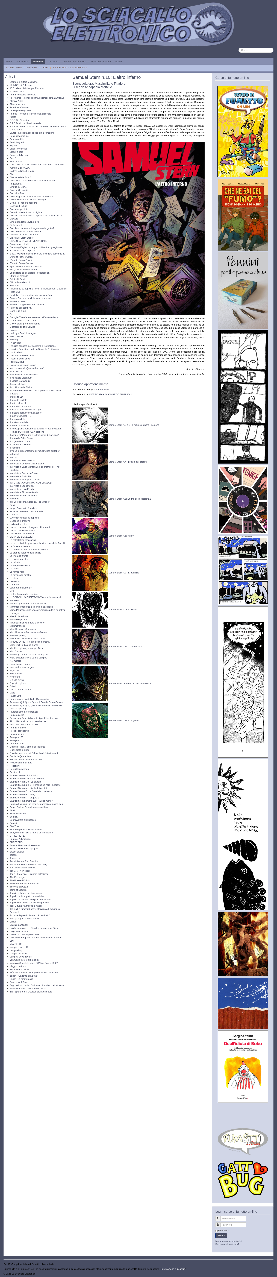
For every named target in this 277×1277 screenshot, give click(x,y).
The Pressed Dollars (20, 880)
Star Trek (14, 826)
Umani (13, 921)
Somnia (13, 816)
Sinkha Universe (18, 813)
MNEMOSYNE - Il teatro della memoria (29, 641)
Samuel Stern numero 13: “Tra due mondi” (31, 800)
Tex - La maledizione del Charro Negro (29, 864)
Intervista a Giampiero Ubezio (25, 479)
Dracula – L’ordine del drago (24, 234)
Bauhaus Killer (17, 139)
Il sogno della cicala (20, 441)
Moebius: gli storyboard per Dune (27, 648)
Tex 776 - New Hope (20, 870)
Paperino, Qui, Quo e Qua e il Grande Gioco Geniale (36, 702)
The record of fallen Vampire (24, 883)
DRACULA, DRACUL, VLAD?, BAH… (29, 241)
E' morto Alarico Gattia (21, 257)
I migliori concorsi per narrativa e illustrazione (33, 346)
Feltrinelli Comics (18, 279)
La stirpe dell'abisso (20, 565)
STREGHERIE (17, 835)
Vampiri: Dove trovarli (20, 956)
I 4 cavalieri (15, 342)
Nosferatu (15, 676)
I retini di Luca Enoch (20, 358)
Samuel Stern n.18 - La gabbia (25, 781)
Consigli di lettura (18, 206)
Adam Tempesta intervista (23, 94)
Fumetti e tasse (17, 301)
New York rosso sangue (22, 667)
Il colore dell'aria (18, 384)
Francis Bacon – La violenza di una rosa (30, 298)
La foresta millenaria (20, 546)
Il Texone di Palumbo (20, 444)
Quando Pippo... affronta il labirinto (27, 746)
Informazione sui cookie (173, 1269)
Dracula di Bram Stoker (21, 237)
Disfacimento (16, 225)
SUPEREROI (16, 842)
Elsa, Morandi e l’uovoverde (24, 269)
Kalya (13, 505)
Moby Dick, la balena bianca (24, 645)
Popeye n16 (16, 740)
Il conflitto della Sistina (21, 387)
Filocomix (14, 285)
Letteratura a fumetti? (21, 587)
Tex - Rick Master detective (23, 867)
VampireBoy (16, 950)
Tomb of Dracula (18, 890)
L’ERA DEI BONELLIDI (21, 536)
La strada (14, 568)
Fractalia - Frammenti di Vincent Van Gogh (31, 295)
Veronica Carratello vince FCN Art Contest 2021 (34, 963)
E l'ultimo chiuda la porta (22, 250)
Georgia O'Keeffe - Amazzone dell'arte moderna (34, 317)
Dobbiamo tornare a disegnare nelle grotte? (32, 228)
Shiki (12, 810)
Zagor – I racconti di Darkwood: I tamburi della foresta (37, 985)
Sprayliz (14, 823)
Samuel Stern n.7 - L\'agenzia (123, 573)
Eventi (118, 61)
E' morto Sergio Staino (21, 263)
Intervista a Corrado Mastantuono (27, 463)
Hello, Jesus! (16, 336)
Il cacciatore (16, 371)
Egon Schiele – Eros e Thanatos (26, 266)
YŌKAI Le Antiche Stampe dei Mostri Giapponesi (35, 972)
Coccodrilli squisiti (19, 190)
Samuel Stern (102, 389)
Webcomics (22, 61)
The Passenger (17, 877)
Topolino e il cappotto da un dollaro (27, 896)
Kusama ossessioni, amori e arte (26, 511)
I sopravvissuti (17, 362)
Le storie (14, 578)
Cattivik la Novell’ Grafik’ (22, 171)
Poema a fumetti (18, 727)
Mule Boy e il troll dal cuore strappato (29, 654)
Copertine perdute (19, 209)
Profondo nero (17, 743)
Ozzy (12, 692)
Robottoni (15, 766)
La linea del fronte (19, 556)
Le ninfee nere (17, 571)
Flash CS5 (15, 292)
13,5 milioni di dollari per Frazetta (26, 88)
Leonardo (14, 581)
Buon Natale (16, 161)
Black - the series (18, 148)
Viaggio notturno (18, 966)
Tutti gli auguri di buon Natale (25, 918)
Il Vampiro (15, 447)
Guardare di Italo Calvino (22, 327)
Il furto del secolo (18, 403)
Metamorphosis (17, 626)
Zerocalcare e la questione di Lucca (28, 988)
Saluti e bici (15, 772)
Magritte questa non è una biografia (28, 603)
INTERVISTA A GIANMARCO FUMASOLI (31, 482)
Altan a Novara (17, 104)
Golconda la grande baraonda (25, 323)
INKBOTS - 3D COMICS (22, 460)
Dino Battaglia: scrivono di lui (24, 222)
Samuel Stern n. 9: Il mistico (24, 775)
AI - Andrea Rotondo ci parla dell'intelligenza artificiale (37, 97)
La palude (15, 562)
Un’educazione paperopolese (24, 934)
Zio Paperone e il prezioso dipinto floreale (31, 991)
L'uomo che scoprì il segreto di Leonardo (30, 527)
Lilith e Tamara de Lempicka (24, 594)
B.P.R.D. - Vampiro (19, 120)
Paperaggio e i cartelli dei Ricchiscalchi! (30, 699)
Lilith (12, 591)
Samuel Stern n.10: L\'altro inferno (125, 646)
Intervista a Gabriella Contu (24, 473)
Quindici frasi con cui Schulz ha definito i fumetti (34, 753)
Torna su (269, 1273)
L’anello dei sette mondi (22, 533)
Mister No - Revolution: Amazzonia (27, 638)
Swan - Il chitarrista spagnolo (24, 848)
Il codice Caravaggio (20, 381)
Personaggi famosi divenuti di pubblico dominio (34, 718)
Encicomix (38, 61)
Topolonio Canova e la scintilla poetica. (29, 902)
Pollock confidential (19, 731)
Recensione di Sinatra (21, 762)
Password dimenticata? (227, 1244)
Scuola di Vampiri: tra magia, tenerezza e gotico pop (36, 804)
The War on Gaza (19, 886)
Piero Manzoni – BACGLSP (24, 724)
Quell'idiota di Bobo (20, 750)
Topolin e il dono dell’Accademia (26, 893)
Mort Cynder (16, 651)
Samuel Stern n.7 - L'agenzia (24, 797)
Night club (15, 670)
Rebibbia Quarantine (20, 756)
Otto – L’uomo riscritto (21, 689)
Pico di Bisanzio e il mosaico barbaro (28, 721)
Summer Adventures (20, 839)
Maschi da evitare (19, 616)
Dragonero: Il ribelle (20, 244)
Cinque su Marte (18, 187)
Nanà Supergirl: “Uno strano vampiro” (29, 657)
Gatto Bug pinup (18, 311)
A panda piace (17, 91)
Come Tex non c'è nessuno (23, 202)
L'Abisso (14, 514)
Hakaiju (13, 330)
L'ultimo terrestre (18, 524)
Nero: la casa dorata (20, 664)
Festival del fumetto (101, 61)
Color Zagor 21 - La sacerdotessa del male (31, 196)
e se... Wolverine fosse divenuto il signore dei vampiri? (37, 253)
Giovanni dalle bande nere (23, 320)
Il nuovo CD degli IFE (20, 416)
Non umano (16, 673)
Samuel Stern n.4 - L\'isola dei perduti (127, 462)
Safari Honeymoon (19, 769)
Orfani (13, 686)
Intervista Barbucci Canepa (23, 495)
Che (12, 174)
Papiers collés (17, 715)
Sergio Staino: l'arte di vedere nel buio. (29, 807)
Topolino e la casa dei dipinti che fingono (30, 899)
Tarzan (13, 855)
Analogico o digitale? (20, 110)
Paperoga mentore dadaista (24, 711)
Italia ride (14, 498)
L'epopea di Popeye (20, 521)
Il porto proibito (17, 419)
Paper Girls (15, 696)
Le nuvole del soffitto (20, 575)
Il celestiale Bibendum (21, 377)
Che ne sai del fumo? (20, 177)
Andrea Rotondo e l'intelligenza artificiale (30, 113)
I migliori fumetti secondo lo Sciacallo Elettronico (34, 349)
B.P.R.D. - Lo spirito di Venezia (25, 123)
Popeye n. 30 (16, 737)
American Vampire (19, 107)
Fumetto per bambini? (21, 307)
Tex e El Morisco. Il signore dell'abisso (29, 874)
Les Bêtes (15, 584)
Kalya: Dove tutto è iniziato (23, 508)
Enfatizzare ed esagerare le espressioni (30, 272)
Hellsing (14, 339)
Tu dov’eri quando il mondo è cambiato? (30, 915)
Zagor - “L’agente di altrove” (24, 975)
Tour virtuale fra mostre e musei (26, 905)
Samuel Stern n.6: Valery (22, 794)
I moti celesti (16, 352)
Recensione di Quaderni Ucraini (26, 759)
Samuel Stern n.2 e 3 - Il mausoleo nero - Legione (35, 785)
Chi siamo (53, 61)
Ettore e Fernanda (19, 276)
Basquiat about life (19, 136)
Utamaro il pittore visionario (24, 82)
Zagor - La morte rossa (21, 979)
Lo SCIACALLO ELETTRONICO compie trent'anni (35, 597)
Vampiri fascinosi (18, 953)
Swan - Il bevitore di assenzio (25, 845)
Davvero (14, 218)
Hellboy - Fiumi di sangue (23, 333)
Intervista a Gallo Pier (21, 476)
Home (9, 61)
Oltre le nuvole (17, 680)
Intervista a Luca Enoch (22, 489)
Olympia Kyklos (18, 683)
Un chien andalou (19, 925)
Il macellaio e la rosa (20, 406)
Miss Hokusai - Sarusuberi (23, 629)
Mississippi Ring (18, 635)
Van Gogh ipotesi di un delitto (25, 960)
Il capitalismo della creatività (24, 374)
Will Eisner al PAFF (19, 969)
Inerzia (13, 457)
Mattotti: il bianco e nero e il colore (27, 622)
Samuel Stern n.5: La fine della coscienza (31, 791)
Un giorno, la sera (19, 931)
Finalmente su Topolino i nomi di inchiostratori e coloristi (38, 288)
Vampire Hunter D (19, 947)
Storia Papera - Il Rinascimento (26, 829)
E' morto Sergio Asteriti (21, 260)
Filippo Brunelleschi (20, 282)
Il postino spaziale (19, 422)
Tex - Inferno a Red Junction (24, 861)
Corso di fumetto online (74, 61)
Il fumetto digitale (18, 400)
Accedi (221, 1235)
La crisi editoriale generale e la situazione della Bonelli (37, 543)
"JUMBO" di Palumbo (20, 85)
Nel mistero (15, 661)
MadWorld (15, 600)
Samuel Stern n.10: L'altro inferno (27, 778)
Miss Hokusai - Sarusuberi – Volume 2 (29, 632)
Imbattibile (15, 454)
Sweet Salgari (17, 851)
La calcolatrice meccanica (23, 540)
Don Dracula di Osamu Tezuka (25, 231)
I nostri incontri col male (22, 355)
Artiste (13, 117)
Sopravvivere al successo (23, 820)
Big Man (14, 145)
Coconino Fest (17, 193)
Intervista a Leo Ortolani (22, 486)
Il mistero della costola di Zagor (26, 409)
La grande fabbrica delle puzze (25, 552)
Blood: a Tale (16, 152)
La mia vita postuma (20, 559)
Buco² (13, 158)
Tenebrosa (15, 858)
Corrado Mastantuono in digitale (26, 212)
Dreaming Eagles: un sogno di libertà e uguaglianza (36, 247)
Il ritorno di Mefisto (19, 425)
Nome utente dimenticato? (228, 1241)
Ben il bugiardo (17, 142)
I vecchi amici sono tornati (23, 365)
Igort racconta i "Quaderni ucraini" (27, 368)
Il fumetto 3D (16, 397)
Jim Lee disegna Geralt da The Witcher (29, 501)
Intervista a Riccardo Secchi (24, 492)
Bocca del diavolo (19, 155)
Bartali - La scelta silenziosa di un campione (32, 132)
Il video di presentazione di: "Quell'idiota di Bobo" (35, 451)
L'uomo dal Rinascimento (23, 530)
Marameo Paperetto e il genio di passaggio (31, 606)
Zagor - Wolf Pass (19, 982)
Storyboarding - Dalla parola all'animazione (31, 832)
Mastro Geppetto (18, 619)
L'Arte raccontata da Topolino (24, 517)
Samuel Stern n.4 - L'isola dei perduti (28, 788)
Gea (12, 314)
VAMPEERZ (16, 944)
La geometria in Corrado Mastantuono (29, 549)
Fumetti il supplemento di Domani (27, 304)
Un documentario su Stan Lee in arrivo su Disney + (36, 928)
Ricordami (223, 1230)
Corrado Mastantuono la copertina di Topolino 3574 (36, 215)
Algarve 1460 (16, 101)
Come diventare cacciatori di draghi (28, 199)
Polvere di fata (17, 734)
